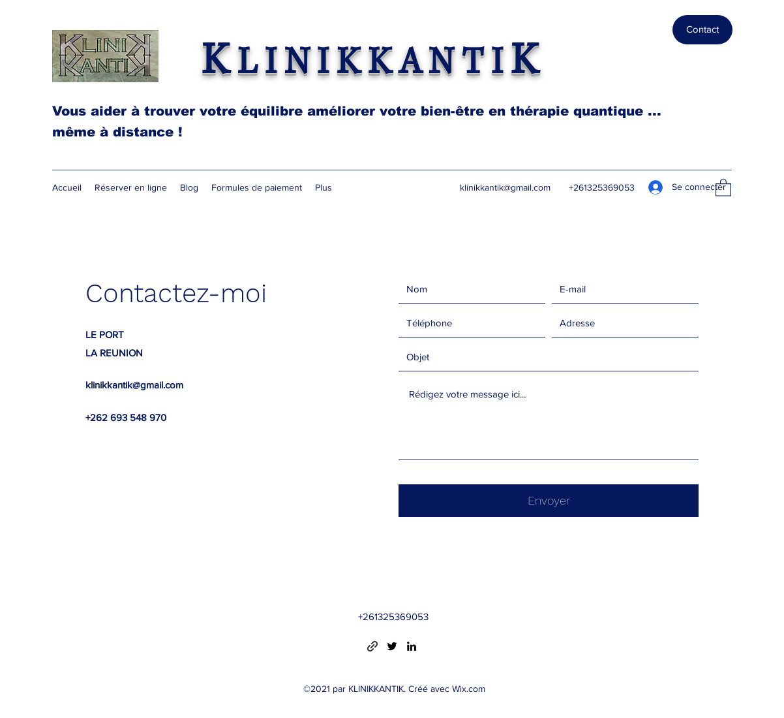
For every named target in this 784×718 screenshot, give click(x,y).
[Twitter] (392, 646)
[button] (723, 187)
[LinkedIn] (411, 646)
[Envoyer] (549, 500)
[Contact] (702, 29)
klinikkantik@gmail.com (505, 187)
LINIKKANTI (374, 62)
